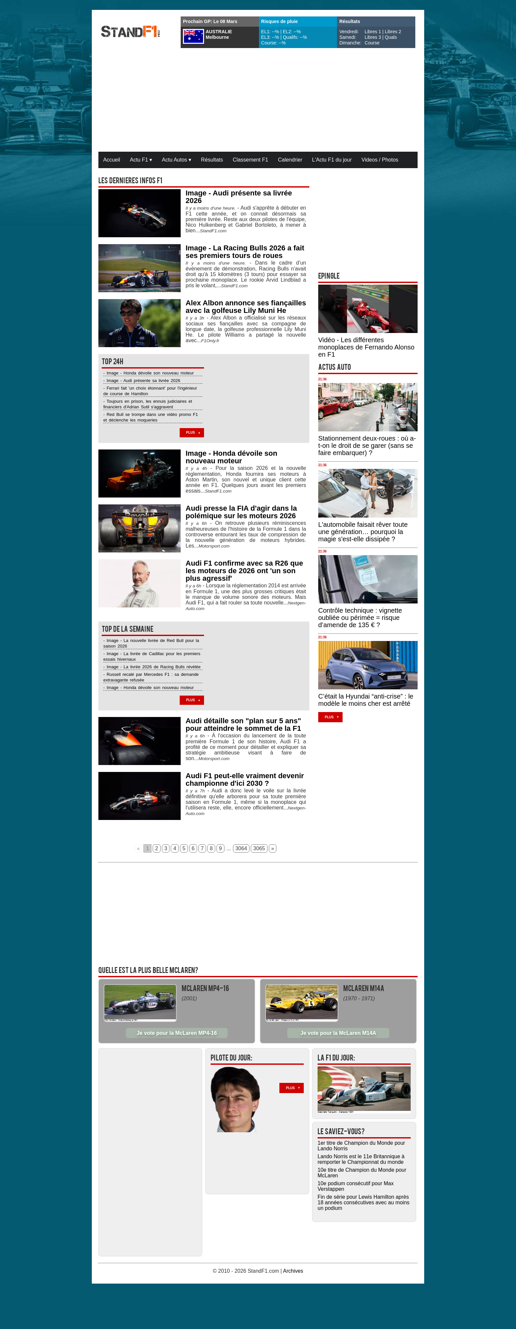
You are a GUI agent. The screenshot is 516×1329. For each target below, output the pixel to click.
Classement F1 (250, 160)
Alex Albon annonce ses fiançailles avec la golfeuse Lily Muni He (246, 307)
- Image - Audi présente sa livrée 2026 (141, 380)
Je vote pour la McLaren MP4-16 (177, 1033)
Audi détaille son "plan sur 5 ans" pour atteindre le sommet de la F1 (243, 724)
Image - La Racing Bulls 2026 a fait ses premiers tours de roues (245, 252)
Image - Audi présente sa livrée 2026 (239, 197)
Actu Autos (176, 160)
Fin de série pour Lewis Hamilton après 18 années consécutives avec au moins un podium (363, 1202)
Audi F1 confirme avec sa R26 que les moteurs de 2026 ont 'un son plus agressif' (244, 570)
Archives (293, 1271)
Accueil (111, 160)
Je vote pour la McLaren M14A (338, 1033)
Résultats (212, 160)
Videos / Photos (380, 160)
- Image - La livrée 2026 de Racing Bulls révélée (151, 666)
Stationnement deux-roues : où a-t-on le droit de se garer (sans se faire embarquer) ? (367, 445)
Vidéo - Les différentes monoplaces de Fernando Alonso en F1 (366, 347)
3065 (259, 848)
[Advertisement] (258, 101)
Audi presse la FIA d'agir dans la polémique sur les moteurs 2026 (241, 512)
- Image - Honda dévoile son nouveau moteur (148, 373)
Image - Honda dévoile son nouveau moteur (231, 457)
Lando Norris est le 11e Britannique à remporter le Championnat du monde (361, 1159)
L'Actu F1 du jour (331, 160)
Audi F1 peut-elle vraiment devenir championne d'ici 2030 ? (245, 779)
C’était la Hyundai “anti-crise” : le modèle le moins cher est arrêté (365, 700)
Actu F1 (141, 160)
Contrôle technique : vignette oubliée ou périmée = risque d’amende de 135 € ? (360, 617)
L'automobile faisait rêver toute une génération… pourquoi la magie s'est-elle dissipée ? (363, 532)
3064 (241, 848)
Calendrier (290, 160)
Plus (190, 432)
